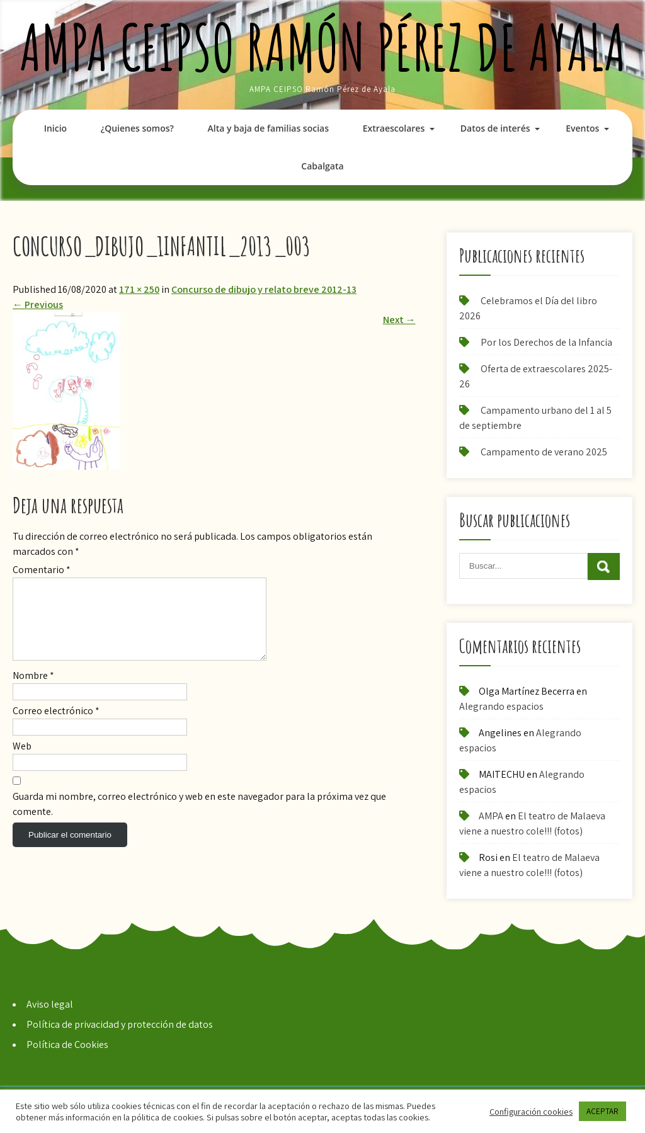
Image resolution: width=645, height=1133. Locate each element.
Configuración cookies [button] (531, 1111)
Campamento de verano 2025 (544, 451)
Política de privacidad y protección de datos (119, 1024)
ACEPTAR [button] (602, 1111)
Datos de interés (495, 128)
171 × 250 (139, 289)
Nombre (33, 690)
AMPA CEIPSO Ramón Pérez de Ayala (323, 47)
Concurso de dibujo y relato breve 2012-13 (264, 289)
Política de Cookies (67, 1044)
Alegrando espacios (501, 706)
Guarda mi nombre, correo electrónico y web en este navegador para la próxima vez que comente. (199, 819)
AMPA (491, 816)
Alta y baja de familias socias (268, 128)
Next (399, 319)
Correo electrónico (56, 725)
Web (22, 761)
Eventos (582, 128)
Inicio (55, 128)
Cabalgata (322, 166)
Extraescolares (394, 128)
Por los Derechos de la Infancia (546, 342)
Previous (38, 304)
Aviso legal (49, 1004)
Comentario (42, 569)
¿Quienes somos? (137, 128)
